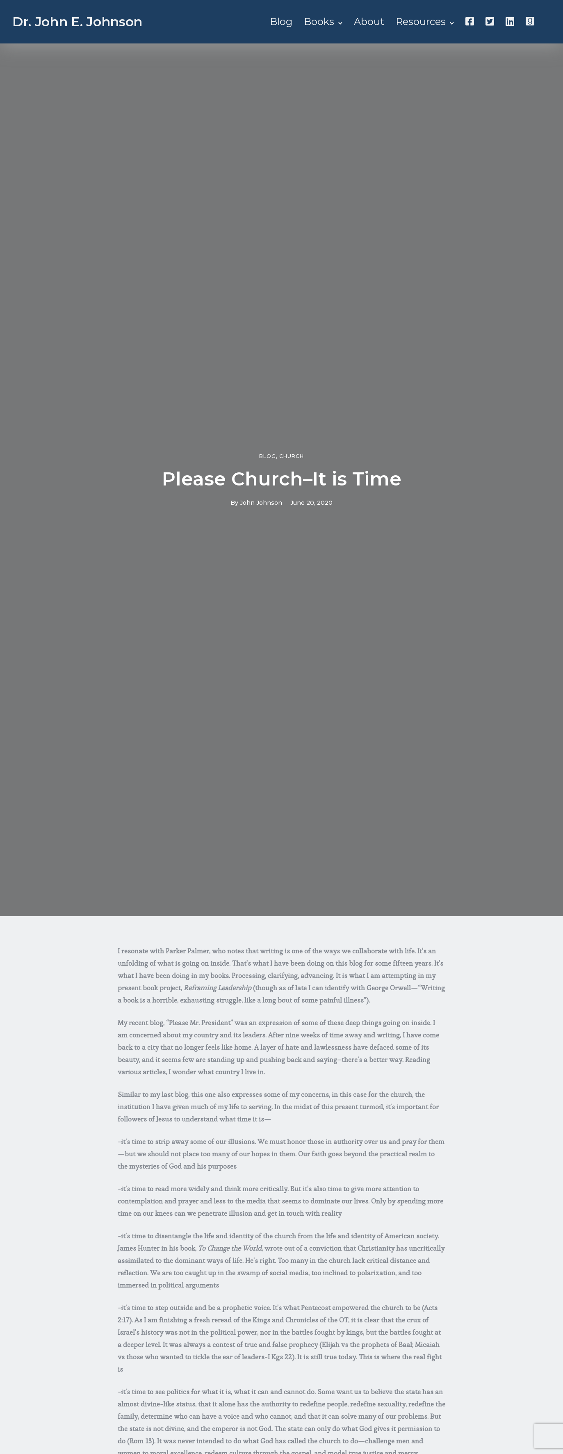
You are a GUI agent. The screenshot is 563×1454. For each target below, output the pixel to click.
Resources (421, 21)
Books (319, 21)
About (369, 21)
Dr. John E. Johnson (77, 22)
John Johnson (261, 503)
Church (291, 456)
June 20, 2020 (311, 503)
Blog (281, 21)
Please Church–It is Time (281, 478)
